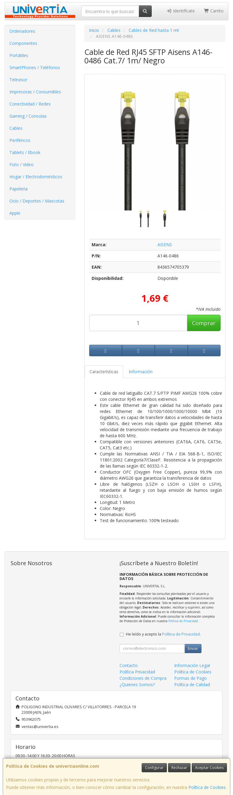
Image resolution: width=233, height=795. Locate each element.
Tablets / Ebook (24, 152)
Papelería (18, 189)
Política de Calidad (192, 684)
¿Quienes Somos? (137, 684)
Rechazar (179, 767)
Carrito (214, 11)
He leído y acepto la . (163, 634)
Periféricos (19, 140)
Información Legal (192, 665)
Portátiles (18, 55)
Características (103, 371)
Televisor (18, 79)
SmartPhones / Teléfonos (34, 67)
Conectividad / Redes (30, 104)
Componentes (23, 43)
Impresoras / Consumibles (35, 92)
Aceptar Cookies (209, 767)
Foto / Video (21, 164)
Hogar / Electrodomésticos (35, 176)
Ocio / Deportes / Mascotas (36, 201)
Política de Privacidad (183, 621)
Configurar (154, 767)
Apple (14, 213)
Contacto (129, 665)
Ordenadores (22, 31)
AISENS (164, 244)
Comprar (203, 323)
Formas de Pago (190, 678)
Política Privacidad (137, 672)
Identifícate (180, 11)
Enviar (193, 648)
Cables (15, 128)
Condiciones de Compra (143, 678)
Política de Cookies (207, 787)
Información (141, 371)
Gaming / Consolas (28, 116)
